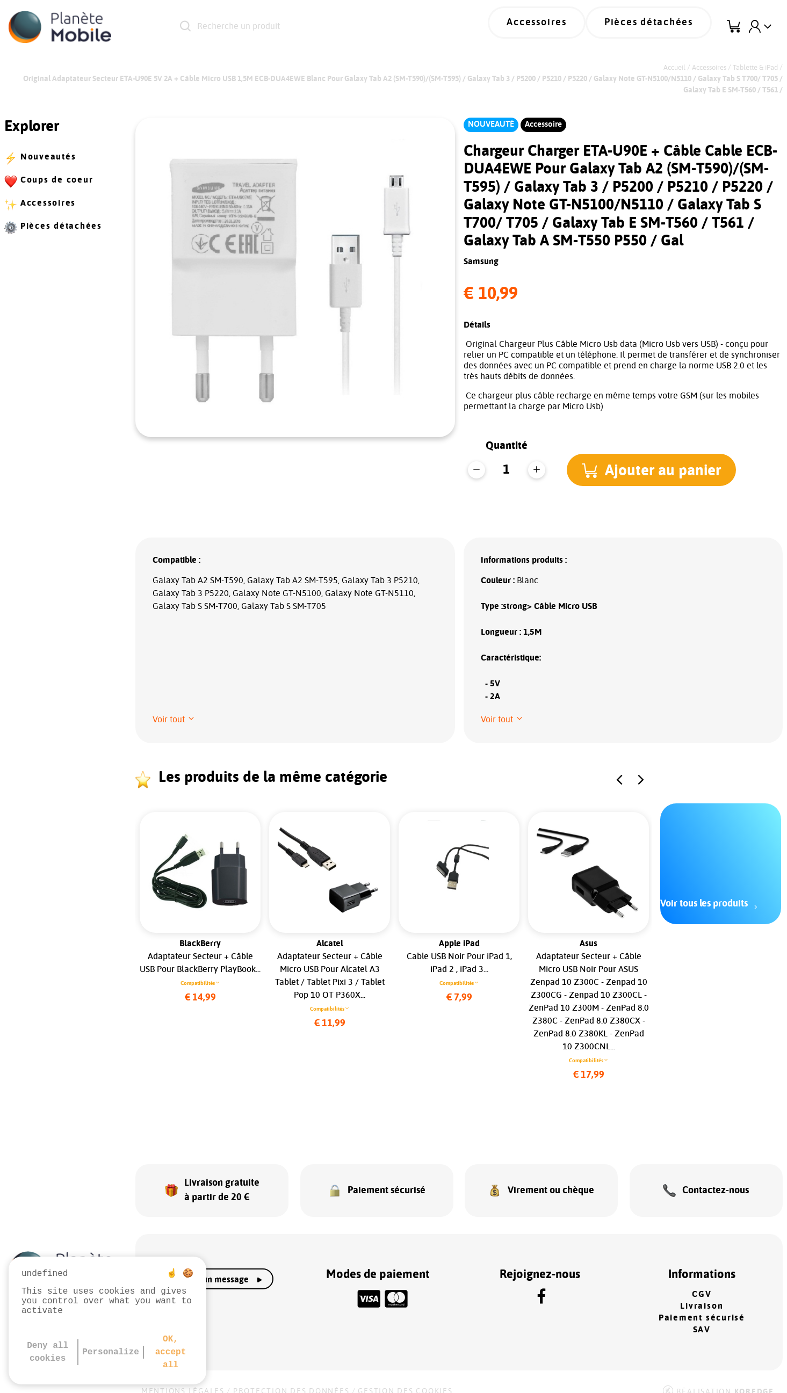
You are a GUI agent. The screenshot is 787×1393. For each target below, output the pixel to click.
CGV (701, 1280)
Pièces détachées (658, 27)
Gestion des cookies (405, 1377)
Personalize (110, 1352)
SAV (702, 1315)
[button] (655, 470)
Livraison (701, 1292)
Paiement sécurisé (702, 1304)
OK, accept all (170, 1352)
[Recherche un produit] (317, 27)
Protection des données (291, 1377)
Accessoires (565, 27)
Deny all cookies (47, 1352)
